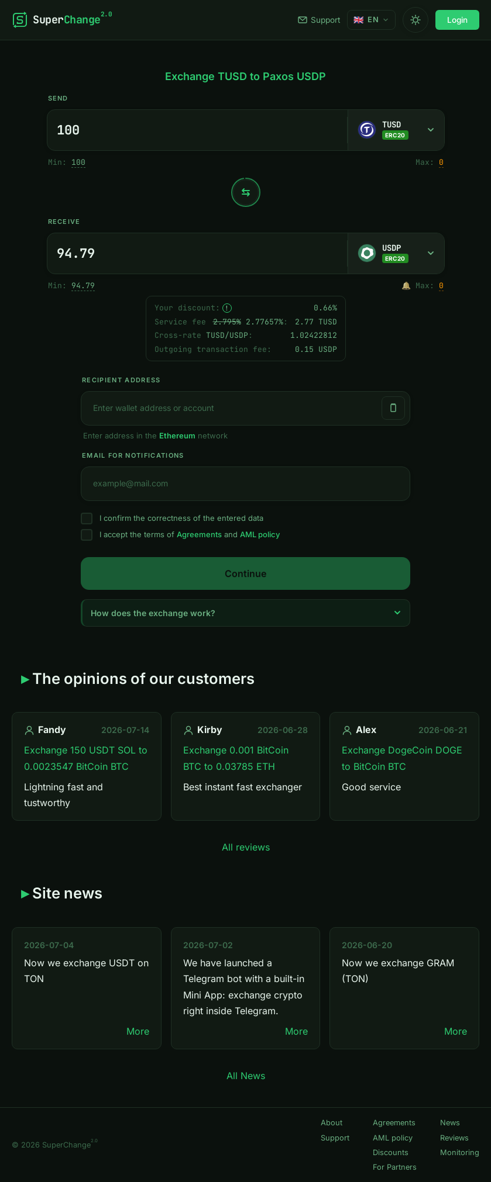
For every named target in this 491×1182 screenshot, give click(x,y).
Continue (245, 573)
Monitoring (459, 1152)
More (137, 1031)
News (450, 1122)
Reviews (454, 1137)
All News (245, 1075)
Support (319, 20)
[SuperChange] (62, 20)
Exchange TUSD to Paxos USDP (245, 76)
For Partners (395, 1167)
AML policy (260, 534)
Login (457, 20)
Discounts (390, 1152)
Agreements (199, 534)
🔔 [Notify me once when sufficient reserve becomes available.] (406, 285)
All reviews (246, 847)
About (331, 1122)
